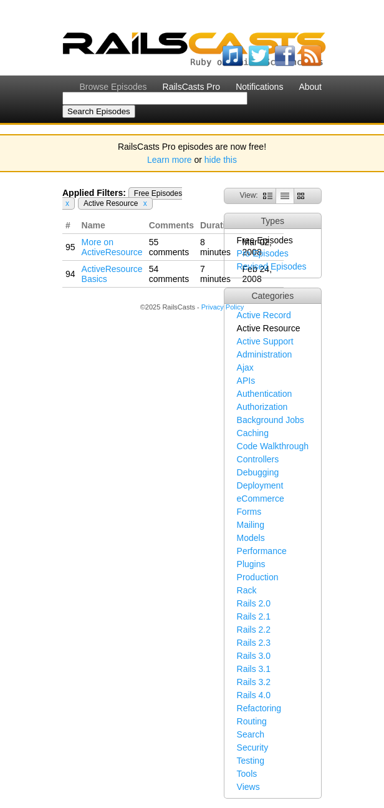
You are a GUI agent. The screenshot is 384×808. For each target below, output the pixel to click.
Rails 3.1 (254, 669)
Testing (250, 761)
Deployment (260, 485)
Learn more (169, 160)
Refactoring (259, 708)
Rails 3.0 (254, 656)
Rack (247, 590)
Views (248, 787)
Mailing (250, 525)
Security (253, 747)
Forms (249, 512)
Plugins (251, 564)
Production (258, 577)
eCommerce (260, 499)
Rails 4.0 (254, 695)
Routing (252, 721)
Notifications (259, 87)
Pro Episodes (263, 253)
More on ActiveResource (112, 247)
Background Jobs (270, 420)
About (310, 87)
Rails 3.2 (254, 682)
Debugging (258, 472)
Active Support (265, 341)
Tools (247, 774)
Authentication (264, 394)
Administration (264, 354)
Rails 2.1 (254, 616)
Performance (262, 551)
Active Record (264, 315)
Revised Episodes (272, 266)
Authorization (262, 407)
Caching (253, 433)
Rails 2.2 (254, 630)
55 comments (169, 247)
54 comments (169, 274)
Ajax (245, 367)
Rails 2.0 (254, 603)
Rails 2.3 (254, 643)
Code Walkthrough (273, 446)
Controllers (258, 459)
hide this (220, 160)
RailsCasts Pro (192, 87)
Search (250, 734)
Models (251, 538)
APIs (246, 381)
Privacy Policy (222, 307)
